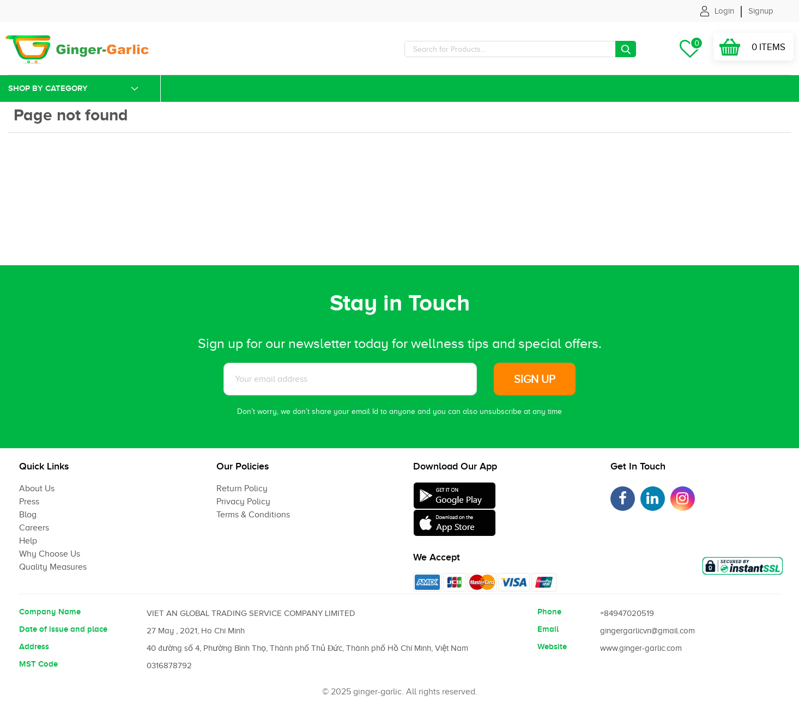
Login (724, 11)
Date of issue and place (63, 629)
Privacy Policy (243, 501)
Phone (549, 611)
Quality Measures (53, 567)
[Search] (520, 49)
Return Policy (242, 488)
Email (548, 629)
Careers (34, 528)
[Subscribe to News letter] (350, 379)
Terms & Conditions (253, 515)
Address (34, 646)
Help (28, 541)
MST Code (38, 664)
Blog (28, 515)
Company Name (50, 611)
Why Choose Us (49, 554)
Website (552, 646)
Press (29, 501)
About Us (37, 488)
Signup (760, 11)
